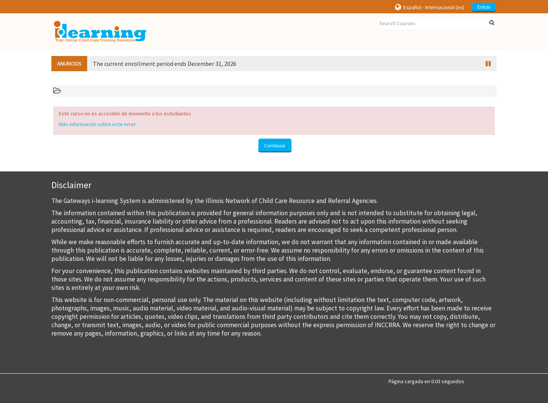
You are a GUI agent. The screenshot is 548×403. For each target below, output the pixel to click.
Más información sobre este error (97, 124)
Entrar (484, 7)
